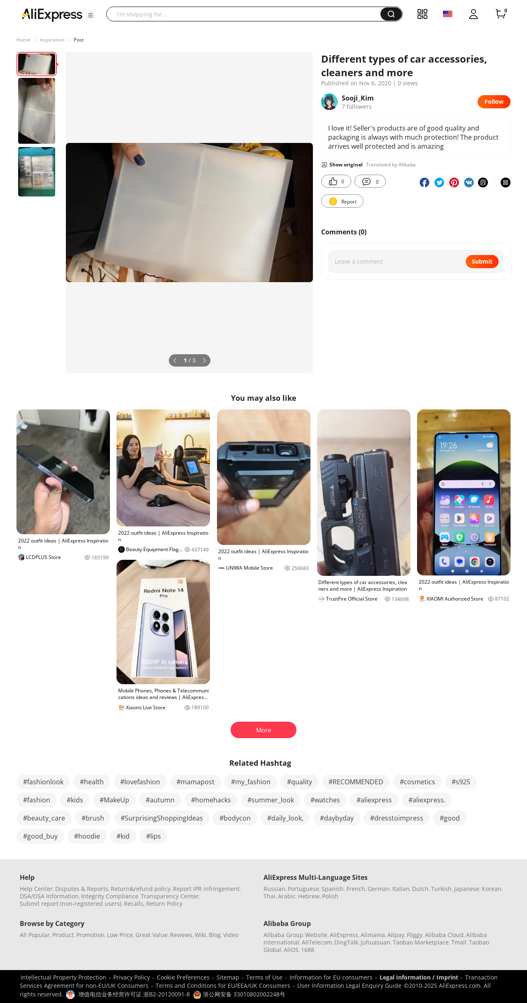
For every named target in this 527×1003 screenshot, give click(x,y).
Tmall (458, 942)
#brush (93, 818)
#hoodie (87, 836)
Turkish (441, 889)
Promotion (90, 935)
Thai (269, 896)
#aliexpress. (426, 799)
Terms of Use (264, 977)
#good (450, 818)
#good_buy (40, 836)
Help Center (36, 889)
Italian (401, 889)
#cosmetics (417, 781)
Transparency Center (170, 896)
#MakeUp (114, 799)
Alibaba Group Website (295, 935)
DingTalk (346, 942)
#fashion (36, 799)
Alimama (373, 935)
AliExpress (344, 935)
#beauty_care (44, 818)
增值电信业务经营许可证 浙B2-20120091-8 (134, 994)
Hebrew (308, 896)
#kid (123, 836)
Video (230, 935)
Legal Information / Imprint (419, 977)
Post (79, 39)
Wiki (200, 935)
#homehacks (211, 799)
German (379, 889)
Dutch (420, 889)
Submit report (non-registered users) (70, 903)
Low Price (120, 935)
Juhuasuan (375, 942)
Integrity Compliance (109, 896)
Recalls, (134, 903)
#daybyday (337, 818)
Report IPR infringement (206, 889)
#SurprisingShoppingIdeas (162, 818)
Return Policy (164, 903)
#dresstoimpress (396, 818)
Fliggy (414, 935)
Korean (491, 889)
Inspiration (52, 39)
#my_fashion (250, 781)
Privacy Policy (131, 977)
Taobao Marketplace (421, 942)
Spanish (333, 889)
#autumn (160, 799)
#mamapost (196, 781)
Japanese (466, 889)
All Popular (35, 935)
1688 (307, 950)
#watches (325, 799)
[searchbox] (246, 14)
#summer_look (270, 799)
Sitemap (228, 977)
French (355, 889)
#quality (299, 781)
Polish (330, 896)
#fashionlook (43, 781)
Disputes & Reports (81, 889)
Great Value (151, 935)
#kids (75, 799)
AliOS (291, 950)
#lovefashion (140, 781)
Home (23, 39)
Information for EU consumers (331, 977)
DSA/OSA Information (49, 896)
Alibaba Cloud (444, 935)
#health (92, 781)
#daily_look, (285, 818)
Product (63, 935)
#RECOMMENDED (356, 781)
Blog (215, 935)
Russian (274, 889)
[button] (91, 15)
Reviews (181, 935)
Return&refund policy (140, 889)
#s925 (461, 781)
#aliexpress (374, 799)
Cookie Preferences (183, 977)
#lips (153, 836)
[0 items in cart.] (500, 14)
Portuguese (303, 889)
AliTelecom (317, 942)
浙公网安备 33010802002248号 (239, 994)
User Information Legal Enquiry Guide (349, 985)
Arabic (287, 896)
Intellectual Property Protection (63, 977)
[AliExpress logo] (52, 14)
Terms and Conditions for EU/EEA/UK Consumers (223, 985)
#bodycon (235, 818)
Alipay (395, 935)
